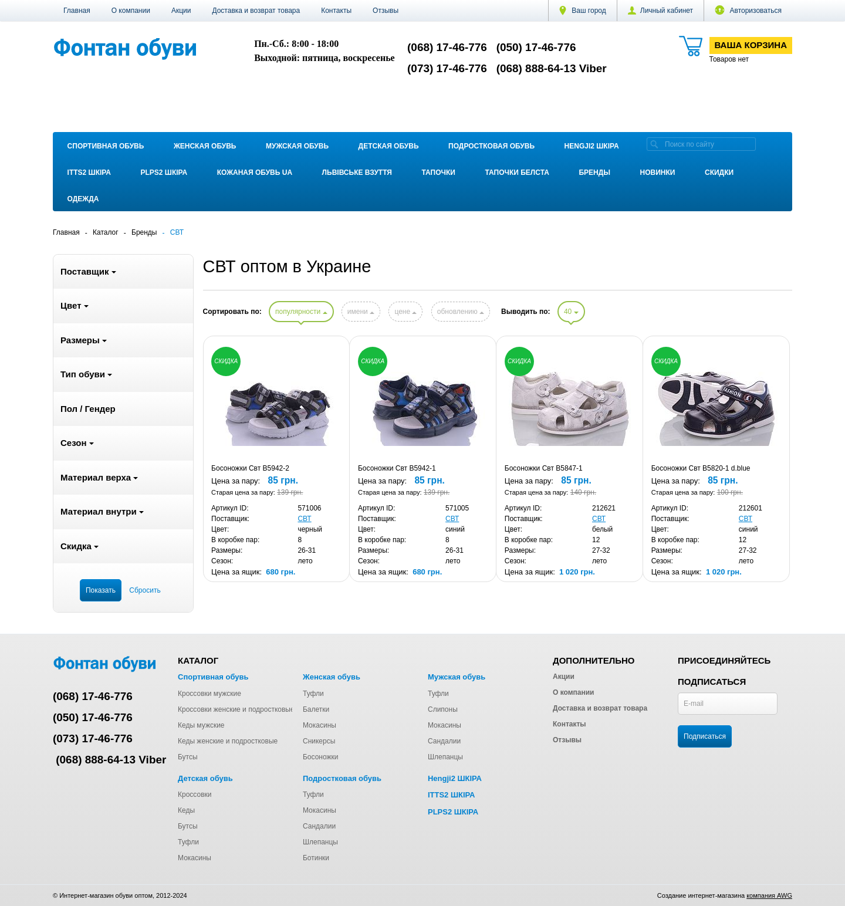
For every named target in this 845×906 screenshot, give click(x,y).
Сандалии (444, 741)
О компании (130, 10)
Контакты (336, 10)
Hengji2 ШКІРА (592, 146)
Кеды (186, 810)
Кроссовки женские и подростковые (236, 709)
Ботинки (316, 858)
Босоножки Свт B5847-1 (544, 468)
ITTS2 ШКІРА (89, 172)
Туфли (313, 693)
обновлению (460, 311)
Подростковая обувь (491, 146)
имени (360, 311)
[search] (654, 144)
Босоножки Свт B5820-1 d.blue (701, 468)
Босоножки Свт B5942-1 (397, 468)
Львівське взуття (357, 172)
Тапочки (438, 172)
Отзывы (385, 10)
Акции (181, 10)
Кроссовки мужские (209, 693)
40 (571, 311)
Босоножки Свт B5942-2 (250, 468)
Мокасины (319, 725)
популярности (301, 311)
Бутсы (188, 757)
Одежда (83, 199)
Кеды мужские (201, 725)
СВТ (304, 519)
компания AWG (769, 895)
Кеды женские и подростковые (228, 741)
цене (405, 311)
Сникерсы (319, 741)
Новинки (657, 172)
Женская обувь (205, 146)
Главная (76, 10)
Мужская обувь (297, 146)
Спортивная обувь (105, 146)
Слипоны (443, 709)
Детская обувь (389, 146)
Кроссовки (194, 794)
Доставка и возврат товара (256, 10)
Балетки (316, 709)
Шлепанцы (445, 757)
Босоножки (321, 757)
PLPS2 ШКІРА (163, 172)
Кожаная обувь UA (254, 172)
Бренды (594, 172)
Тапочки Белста (517, 172)
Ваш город (582, 10)
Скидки (719, 172)
